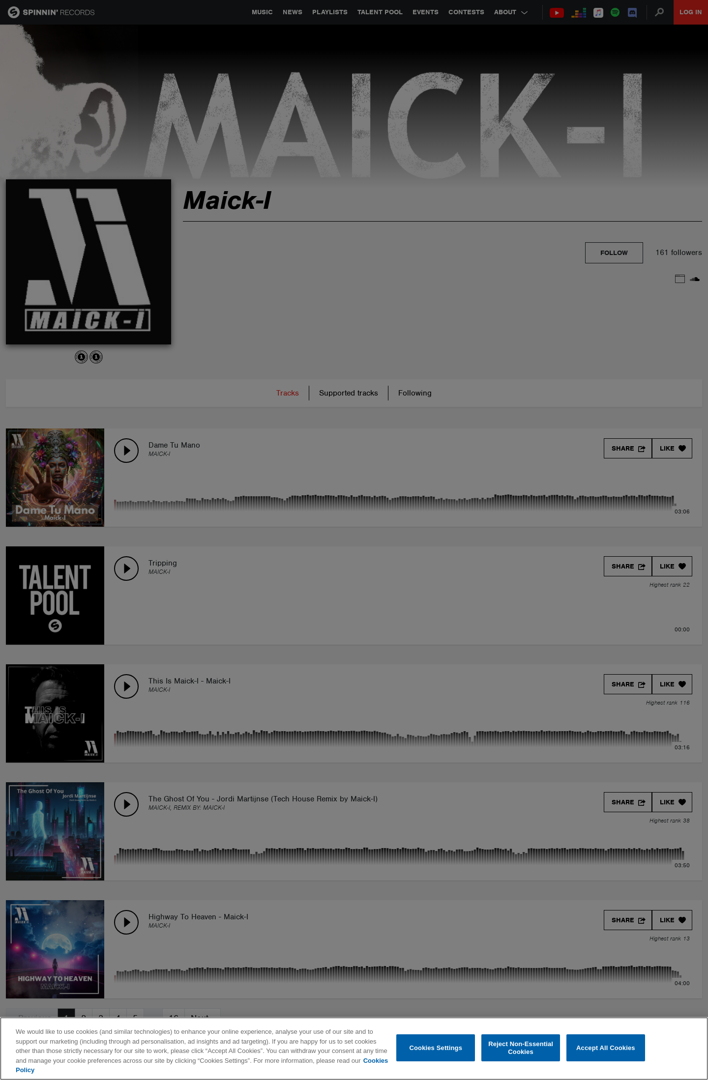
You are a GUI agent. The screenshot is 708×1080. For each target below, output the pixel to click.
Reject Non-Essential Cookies (520, 1047)
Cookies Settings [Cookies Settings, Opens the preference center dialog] (436, 1048)
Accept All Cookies (605, 1048)
